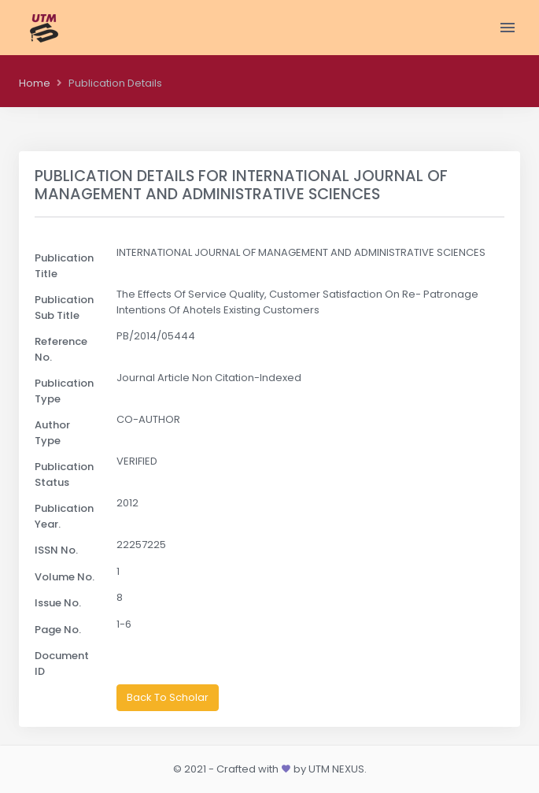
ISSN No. (56, 550)
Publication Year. (64, 516)
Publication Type (64, 391)
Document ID (62, 663)
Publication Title (64, 265)
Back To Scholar (168, 697)
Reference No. (61, 349)
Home (34, 83)
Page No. (58, 629)
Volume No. (64, 576)
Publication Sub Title (64, 307)
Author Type (52, 432)
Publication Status (64, 474)
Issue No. (58, 602)
